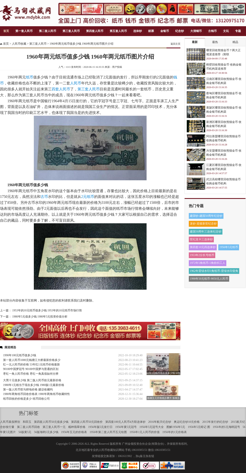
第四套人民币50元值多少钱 (51, 421)
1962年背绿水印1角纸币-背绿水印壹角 (214, 270)
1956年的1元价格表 (174, 432)
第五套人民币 (118, 31)
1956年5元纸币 (228, 247)
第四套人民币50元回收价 (87, 421)
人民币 (75, 83)
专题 (238, 31)
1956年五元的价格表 (74, 432)
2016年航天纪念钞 (159, 421)
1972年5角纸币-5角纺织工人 (207, 262)
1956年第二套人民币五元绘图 (108, 432)
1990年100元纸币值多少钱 (19, 355)
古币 (44, 197)
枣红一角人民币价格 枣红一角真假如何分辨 (30, 373)
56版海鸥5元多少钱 (46, 432)
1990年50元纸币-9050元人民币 (209, 278)
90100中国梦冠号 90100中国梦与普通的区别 (30, 369)
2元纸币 (87, 197)
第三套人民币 (71, 31)
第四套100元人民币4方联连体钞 (125, 421)
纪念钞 (179, 31)
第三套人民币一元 (54, 427)
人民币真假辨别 (10, 421)
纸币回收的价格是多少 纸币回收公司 (26, 398)
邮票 (151, 31)
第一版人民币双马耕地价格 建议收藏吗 (28, 389)
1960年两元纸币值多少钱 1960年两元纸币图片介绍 (82, 43)
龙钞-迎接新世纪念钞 (203, 223)
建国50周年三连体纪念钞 (205, 231)
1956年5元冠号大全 (151, 427)
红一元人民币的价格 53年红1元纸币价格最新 (31, 364)
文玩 (226, 31)
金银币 (164, 31)
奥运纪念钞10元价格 (187, 421)
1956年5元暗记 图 (199, 427)
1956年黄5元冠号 (126, 427)
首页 (6, 31)
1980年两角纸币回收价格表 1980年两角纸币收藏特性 (36, 394)
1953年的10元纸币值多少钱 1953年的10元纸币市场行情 (47, 310)
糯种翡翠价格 (76, 427)
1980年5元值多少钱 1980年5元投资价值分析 (40, 316)
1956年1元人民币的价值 (145, 432)
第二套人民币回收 (28, 427)
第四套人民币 (94, 31)
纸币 (29, 77)
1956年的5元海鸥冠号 (226, 427)
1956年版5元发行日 (100, 427)
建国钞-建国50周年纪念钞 (206, 215)
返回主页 (175, 43)
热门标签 (29, 413)
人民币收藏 (19, 43)
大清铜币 (196, 31)
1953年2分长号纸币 (202, 255)
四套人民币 (61, 89)
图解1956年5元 (175, 427)
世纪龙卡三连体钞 (201, 239)
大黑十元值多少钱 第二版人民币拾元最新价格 (32, 380)
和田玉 (27, 421)
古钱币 (212, 31)
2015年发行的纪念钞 (215, 421)
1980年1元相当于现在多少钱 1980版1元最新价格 (33, 385)
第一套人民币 (24, 31)
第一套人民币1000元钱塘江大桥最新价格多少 (31, 360)
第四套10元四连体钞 (203, 247)
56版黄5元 (24, 432)
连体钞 (137, 31)
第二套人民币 (47, 31)
